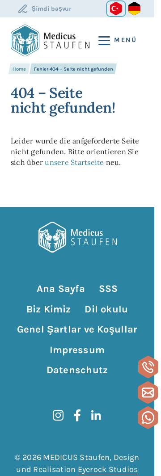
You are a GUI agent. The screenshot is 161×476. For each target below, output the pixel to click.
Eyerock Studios (108, 469)
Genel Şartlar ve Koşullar (77, 329)
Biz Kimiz (48, 309)
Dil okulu (106, 309)
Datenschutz (77, 370)
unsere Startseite (74, 162)
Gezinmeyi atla (9, 279)
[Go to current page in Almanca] (134, 8)
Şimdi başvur (51, 9)
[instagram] (58, 415)
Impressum (77, 350)
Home (19, 69)
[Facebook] (77, 415)
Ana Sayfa (61, 289)
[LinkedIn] (96, 415)
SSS (108, 289)
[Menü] (114, 40)
